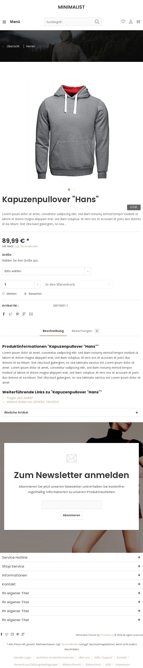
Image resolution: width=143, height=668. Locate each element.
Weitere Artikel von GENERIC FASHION (30, 402)
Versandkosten (69, 644)
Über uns (83, 657)
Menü (7, 21)
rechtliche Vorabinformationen (55, 657)
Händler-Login (22, 657)
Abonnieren (71, 515)
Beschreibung (53, 331)
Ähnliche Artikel (16, 412)
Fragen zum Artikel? (17, 398)
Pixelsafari (106, 634)
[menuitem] (6, 22)
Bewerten (33, 294)
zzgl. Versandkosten (26, 246)
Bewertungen (85, 330)
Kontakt (122, 657)
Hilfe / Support (103, 657)
